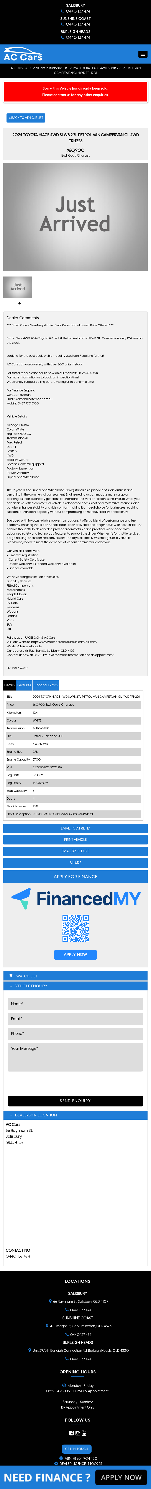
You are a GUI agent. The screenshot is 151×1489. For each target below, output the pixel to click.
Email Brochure (75, 851)
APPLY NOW (75, 954)
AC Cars (17, 68)
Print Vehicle (75, 840)
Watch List (27, 976)
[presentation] (41, 1082)
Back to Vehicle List (26, 118)
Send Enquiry (75, 1100)
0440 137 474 (18, 1256)
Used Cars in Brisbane (46, 68)
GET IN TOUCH (76, 1449)
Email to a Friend (75, 828)
